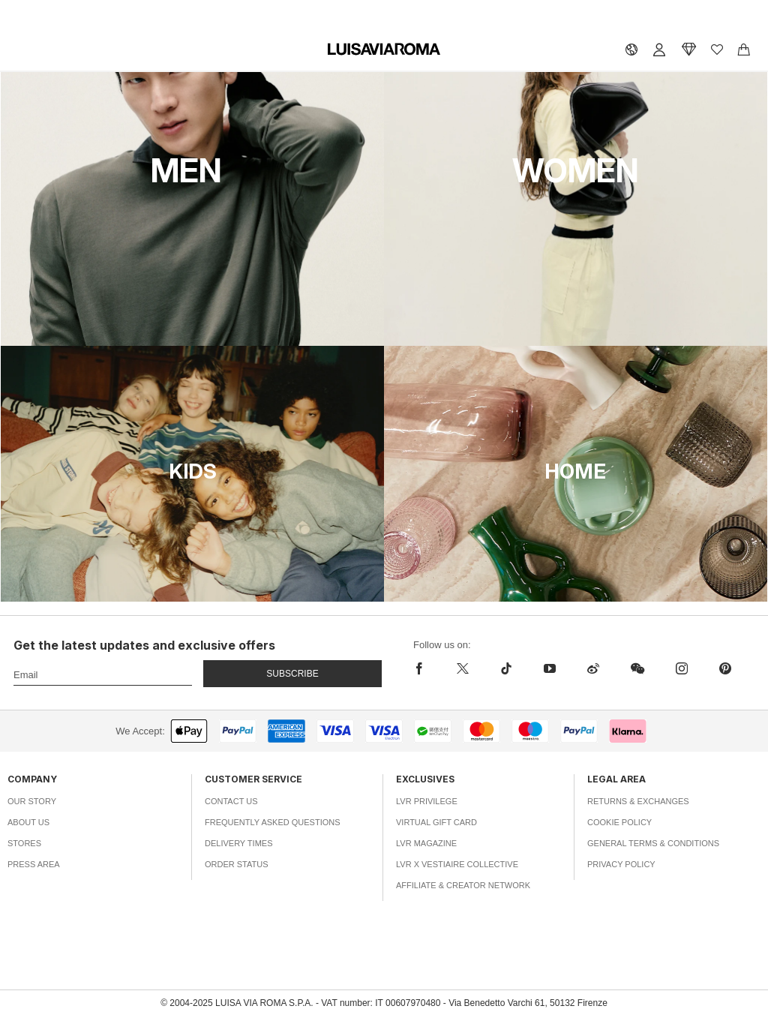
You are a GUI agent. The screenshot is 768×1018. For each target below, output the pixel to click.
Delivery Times (238, 843)
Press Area (34, 864)
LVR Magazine (426, 843)
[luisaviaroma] (384, 49)
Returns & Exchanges (638, 801)
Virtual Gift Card (436, 822)
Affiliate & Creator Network (463, 885)
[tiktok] (506, 668)
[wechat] (637, 668)
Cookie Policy (619, 822)
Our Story (32, 801)
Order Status (236, 864)
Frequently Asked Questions (272, 822)
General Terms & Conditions (653, 843)
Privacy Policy (621, 864)
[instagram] (682, 668)
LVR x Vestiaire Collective (457, 864)
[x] (462, 668)
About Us (29, 822)
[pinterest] (725, 668)
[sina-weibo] (593, 668)
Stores (24, 843)
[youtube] (550, 668)
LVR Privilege (427, 801)
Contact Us (231, 801)
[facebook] (427, 668)
